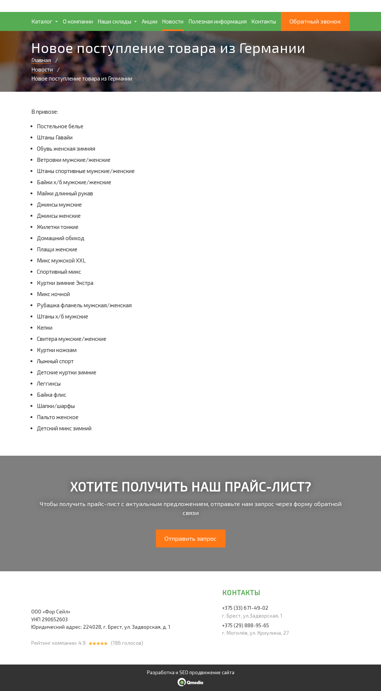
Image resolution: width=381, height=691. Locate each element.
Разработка (161, 672)
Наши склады (114, 21)
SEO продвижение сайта (206, 672)
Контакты (263, 21)
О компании (78, 21)
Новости (172, 21)
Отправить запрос (190, 538)
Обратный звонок (315, 21)
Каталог (41, 21)
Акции (149, 21)
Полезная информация (217, 21)
